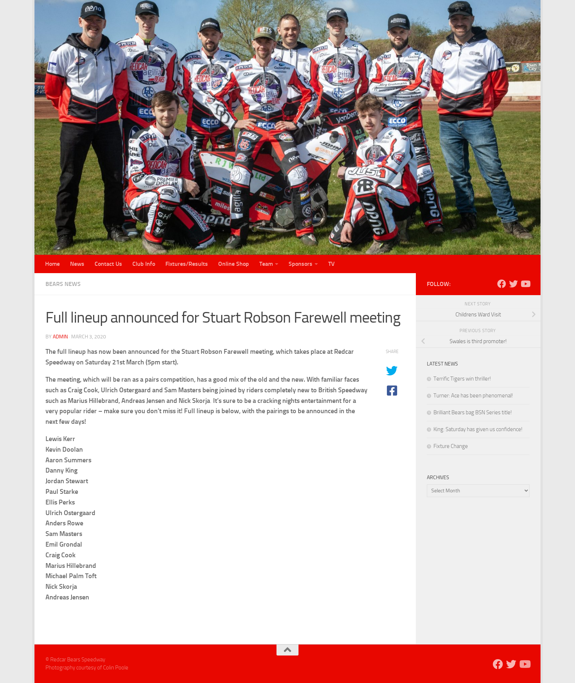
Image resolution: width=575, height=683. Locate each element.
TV (331, 263)
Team (266, 263)
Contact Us (108, 263)
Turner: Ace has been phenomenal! (473, 395)
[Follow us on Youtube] (525, 283)
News (77, 263)
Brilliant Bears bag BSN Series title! (472, 412)
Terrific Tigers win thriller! (462, 378)
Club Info (143, 263)
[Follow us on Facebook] (501, 283)
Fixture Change (450, 446)
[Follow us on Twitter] (513, 283)
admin (60, 337)
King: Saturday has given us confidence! (478, 429)
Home (52, 263)
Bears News (63, 283)
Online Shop (233, 263)
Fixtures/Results (186, 263)
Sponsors (300, 263)
